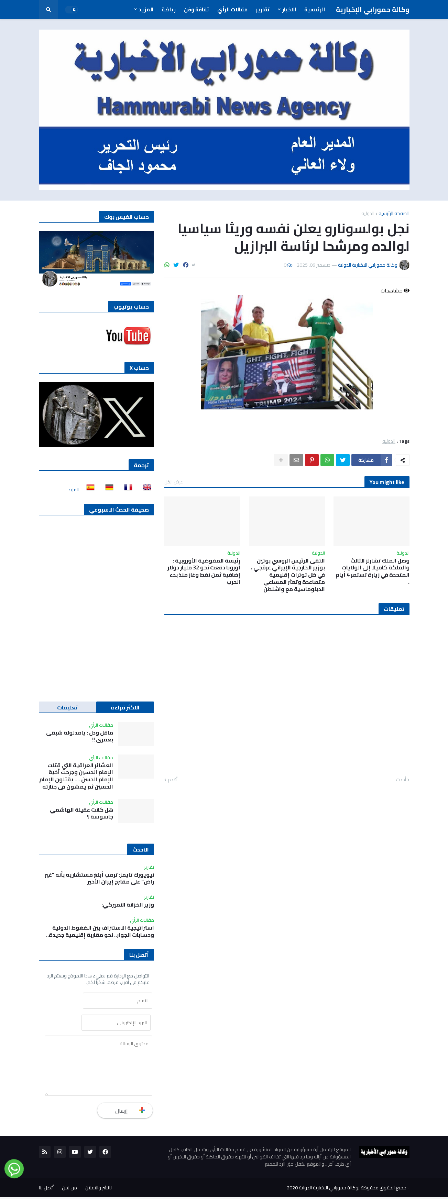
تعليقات (67, 707)
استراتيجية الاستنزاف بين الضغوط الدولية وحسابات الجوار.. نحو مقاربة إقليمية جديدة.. (100, 931)
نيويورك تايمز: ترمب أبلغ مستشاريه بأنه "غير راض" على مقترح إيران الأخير (99, 878)
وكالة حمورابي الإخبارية (372, 9)
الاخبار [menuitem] (289, 9)
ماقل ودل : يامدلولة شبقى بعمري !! (79, 736)
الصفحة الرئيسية (394, 213)
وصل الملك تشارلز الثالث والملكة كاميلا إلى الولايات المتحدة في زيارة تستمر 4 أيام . (372, 571)
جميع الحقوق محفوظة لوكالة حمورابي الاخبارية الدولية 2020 (346, 1189)
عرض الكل (173, 482)
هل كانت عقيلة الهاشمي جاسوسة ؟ (81, 813)
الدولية (367, 213)
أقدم (172, 780)
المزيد (73, 489)
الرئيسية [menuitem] (314, 9)
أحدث (401, 780)
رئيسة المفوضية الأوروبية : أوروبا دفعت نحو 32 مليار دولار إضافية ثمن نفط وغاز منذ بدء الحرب (203, 571)
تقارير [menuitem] (263, 9)
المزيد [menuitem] (146, 9)
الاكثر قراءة (125, 707)
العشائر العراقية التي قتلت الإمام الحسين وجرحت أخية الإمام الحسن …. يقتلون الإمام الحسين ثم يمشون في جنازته (76, 776)
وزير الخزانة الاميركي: (127, 904)
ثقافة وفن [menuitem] (196, 9)
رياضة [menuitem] (169, 9)
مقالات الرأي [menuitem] (232, 9)
